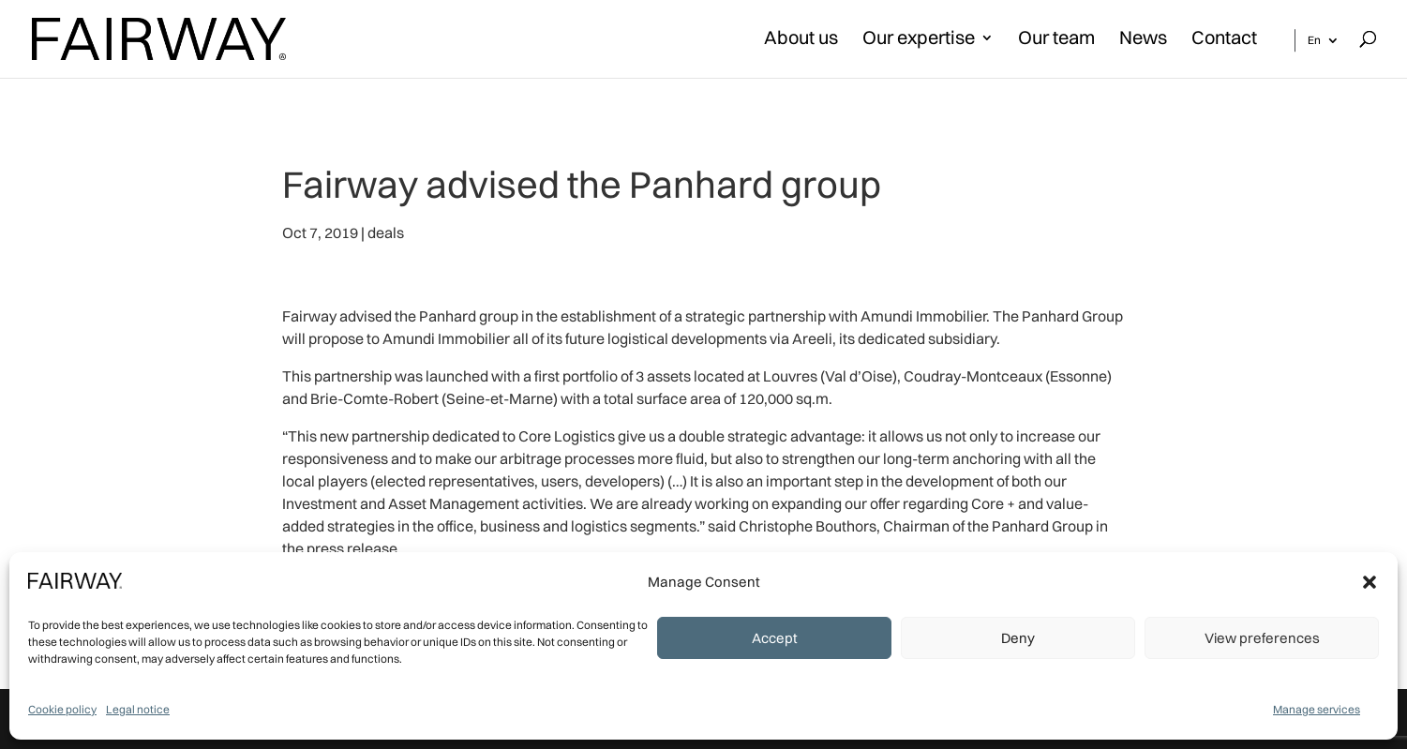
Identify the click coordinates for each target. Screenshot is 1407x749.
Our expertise (918, 40)
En (1314, 40)
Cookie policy (62, 709)
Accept (775, 638)
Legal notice (138, 709)
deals (385, 232)
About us (801, 40)
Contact (1224, 40)
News (1143, 40)
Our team (1056, 40)
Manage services (1316, 709)
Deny (1018, 638)
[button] (1369, 582)
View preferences (1262, 638)
